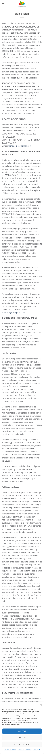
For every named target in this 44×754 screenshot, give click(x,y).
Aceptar (22, 731)
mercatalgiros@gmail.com (19, 146)
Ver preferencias (22, 744)
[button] (40, 705)
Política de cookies (10, 750)
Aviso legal (36, 750)
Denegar (22, 737)
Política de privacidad (24, 750)
